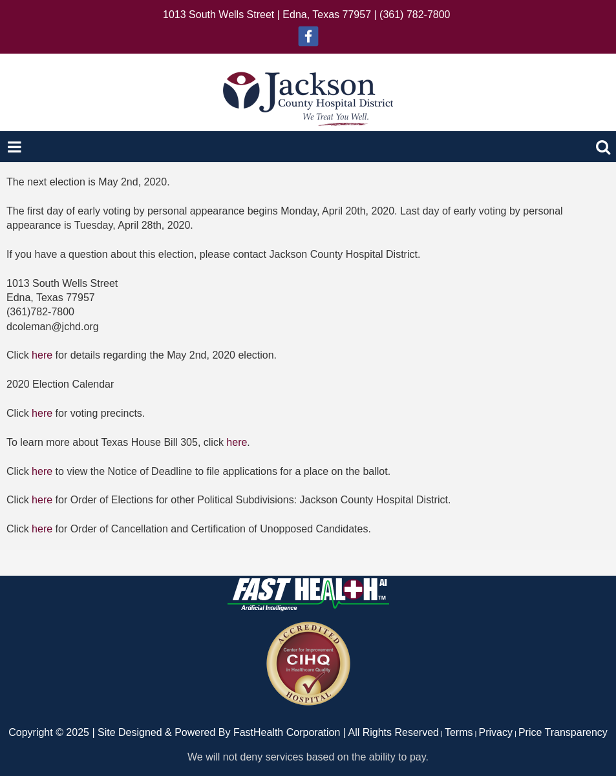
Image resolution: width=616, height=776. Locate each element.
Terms (459, 732)
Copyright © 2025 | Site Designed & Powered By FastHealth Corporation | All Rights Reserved (223, 732)
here (42, 355)
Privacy (496, 732)
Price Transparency (563, 732)
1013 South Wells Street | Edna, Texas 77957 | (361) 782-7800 (306, 14)
